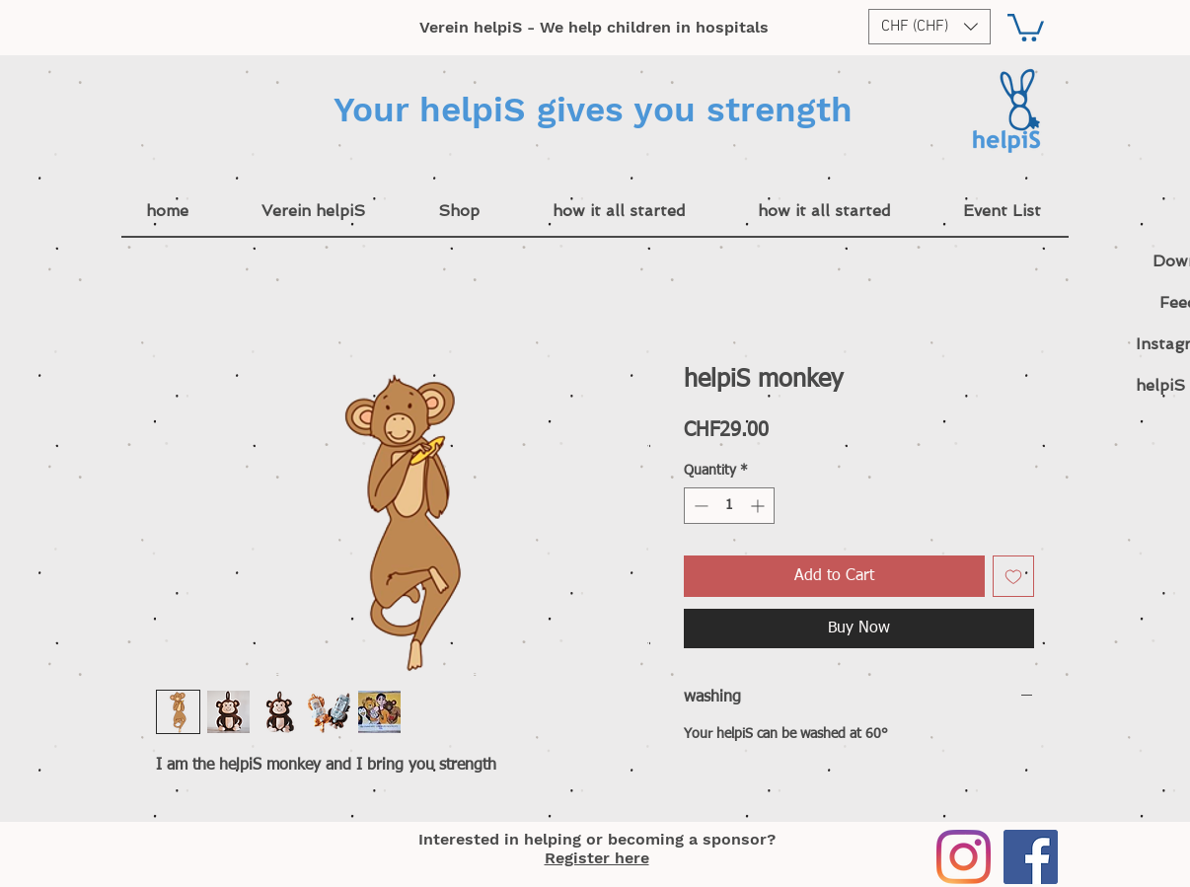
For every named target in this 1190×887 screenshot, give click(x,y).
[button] (929, 26)
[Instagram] (963, 857)
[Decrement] (699, 505)
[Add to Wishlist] (1013, 576)
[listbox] (929, 26)
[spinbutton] (729, 505)
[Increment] (759, 505)
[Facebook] (1031, 857)
